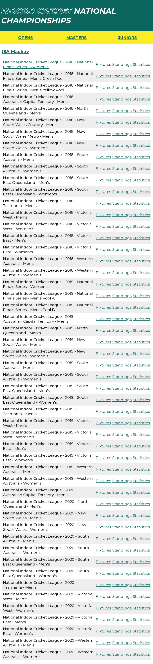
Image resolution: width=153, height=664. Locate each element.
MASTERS (76, 37)
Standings (122, 64)
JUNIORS (127, 37)
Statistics (141, 64)
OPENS (25, 37)
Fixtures (103, 64)
